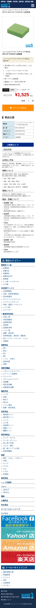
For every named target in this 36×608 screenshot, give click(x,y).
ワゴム (5, 466)
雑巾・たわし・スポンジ (12, 458)
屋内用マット (8, 415)
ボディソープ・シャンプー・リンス (15, 338)
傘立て (5, 400)
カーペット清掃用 (10, 374)
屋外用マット (8, 417)
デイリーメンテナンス (11, 299)
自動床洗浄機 (8, 387)
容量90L (6, 273)
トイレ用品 (7, 405)
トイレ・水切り (9, 359)
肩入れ (5, 402)
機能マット (7, 431)
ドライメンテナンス (11, 302)
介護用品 (4, 501)
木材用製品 (7, 291)
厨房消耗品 (5, 435)
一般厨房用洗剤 (7, 314)
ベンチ (5, 394)
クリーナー (7, 310)
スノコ (5, 420)
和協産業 (6, 575)
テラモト (6, 585)
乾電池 (5, 474)
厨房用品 (4, 478)
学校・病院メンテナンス (12, 305)
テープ (5, 463)
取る (5, 351)
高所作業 (6, 361)
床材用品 (4, 412)
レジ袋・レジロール (11, 282)
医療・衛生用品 (9, 408)
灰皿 (5, 397)
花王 (5, 580)
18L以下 (6, 490)
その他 (5, 284)
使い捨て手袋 (8, 443)
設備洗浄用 (7, 328)
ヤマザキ (4, 513)
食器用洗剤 (7, 322)
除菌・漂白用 (8, 333)
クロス (5, 471)
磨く (5, 356)
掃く (5, 348)
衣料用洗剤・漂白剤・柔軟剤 (14, 336)
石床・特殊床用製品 (11, 294)
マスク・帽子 (8, 446)
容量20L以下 (8, 276)
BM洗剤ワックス (7, 288)
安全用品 (4, 505)
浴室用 (5, 325)
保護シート (7, 428)
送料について (7, 600)
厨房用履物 (7, 451)
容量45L (6, 268)
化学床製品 (7, 296)
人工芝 (5, 423)
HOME (5, 591)
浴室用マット (8, 425)
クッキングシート (10, 440)
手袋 (5, 461)
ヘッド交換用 (6, 482)
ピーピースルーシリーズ (10, 509)
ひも (5, 469)
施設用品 (4, 391)
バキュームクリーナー (11, 371)
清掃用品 (4, 345)
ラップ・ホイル (9, 438)
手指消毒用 (7, 320)
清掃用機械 (5, 368)
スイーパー (7, 376)
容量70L (6, 271)
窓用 (5, 364)
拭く (5, 353)
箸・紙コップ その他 (11, 448)
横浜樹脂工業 (8, 572)
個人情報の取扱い (8, 594)
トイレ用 (6, 330)
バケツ (3, 487)
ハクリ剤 (6, 307)
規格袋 (5, 279)
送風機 (5, 382)
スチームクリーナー (11, 379)
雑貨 (3, 455)
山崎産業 (6, 583)
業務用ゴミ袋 (6, 265)
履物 (3, 496)
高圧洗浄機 (7, 385)
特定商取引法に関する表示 (11, 597)
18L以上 (6, 492)
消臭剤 (5, 341)
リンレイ (6, 577)
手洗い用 (6, 317)
